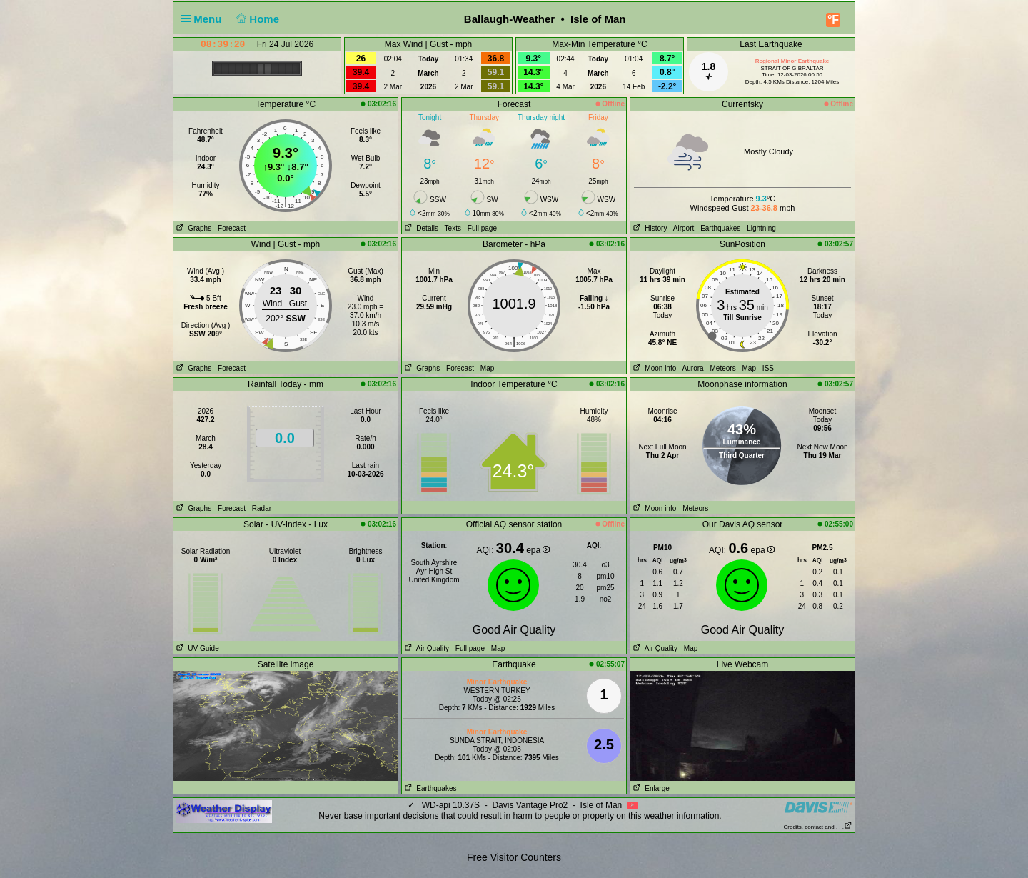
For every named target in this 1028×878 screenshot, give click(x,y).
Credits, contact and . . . (818, 827)
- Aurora (691, 368)
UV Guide (196, 648)
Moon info (653, 368)
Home (257, 19)
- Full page (480, 228)
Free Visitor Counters (514, 857)
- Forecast (229, 228)
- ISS (766, 368)
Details (420, 228)
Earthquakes (429, 788)
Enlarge (650, 788)
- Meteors (720, 368)
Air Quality (425, 648)
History (648, 228)
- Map (485, 368)
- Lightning (759, 228)
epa (538, 550)
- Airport (681, 228)
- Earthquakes (718, 228)
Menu (204, 19)
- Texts (450, 228)
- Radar (259, 508)
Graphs (192, 228)
